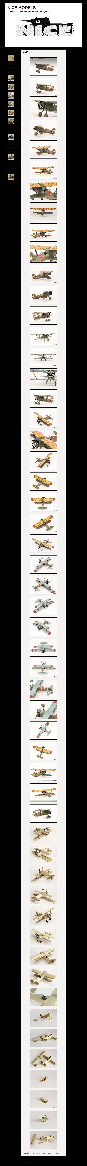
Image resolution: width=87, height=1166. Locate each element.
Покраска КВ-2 (17, 85)
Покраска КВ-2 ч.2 (17, 112)
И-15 (25, 52)
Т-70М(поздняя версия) (17, 156)
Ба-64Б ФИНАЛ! (17, 76)
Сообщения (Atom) (37, 1162)
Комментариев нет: (41, 1153)
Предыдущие (59, 1159)
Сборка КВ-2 (17, 93)
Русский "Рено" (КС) (17, 57)
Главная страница (43, 1159)
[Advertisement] (14, 212)
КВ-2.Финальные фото (17, 120)
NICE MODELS (21, 7)
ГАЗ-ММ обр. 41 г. (17, 136)
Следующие (27, 1159)
